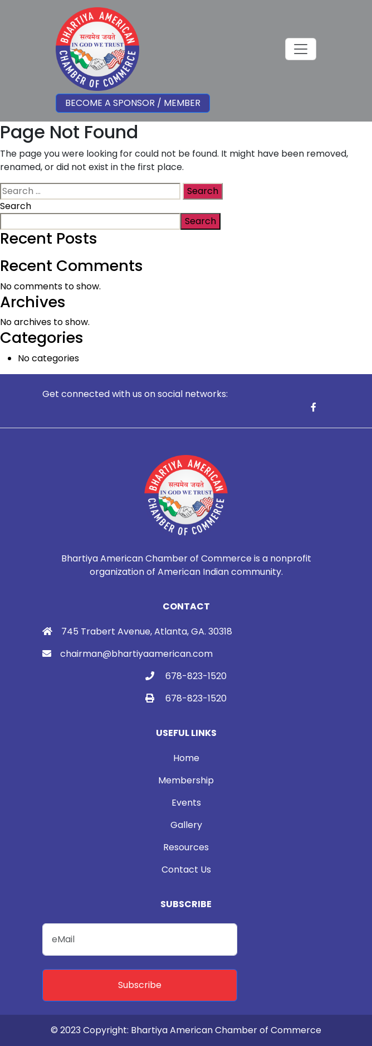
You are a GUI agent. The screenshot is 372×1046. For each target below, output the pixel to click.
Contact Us (186, 869)
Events (186, 802)
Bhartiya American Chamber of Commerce (226, 1030)
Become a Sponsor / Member (132, 102)
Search (15, 206)
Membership (186, 780)
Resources (186, 847)
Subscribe (139, 985)
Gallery (186, 825)
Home (186, 758)
